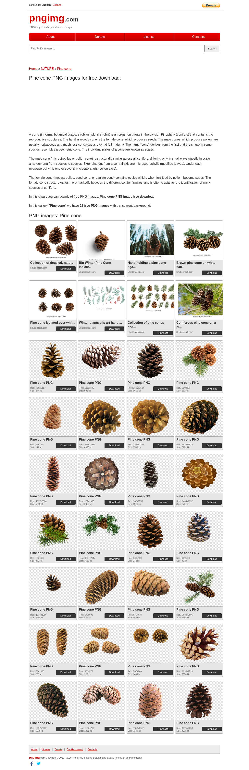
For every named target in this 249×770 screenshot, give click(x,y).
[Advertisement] (60, 107)
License (149, 36)
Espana (57, 4)
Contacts (198, 36)
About (50, 36)
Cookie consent (75, 749)
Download (65, 268)
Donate (100, 36)
